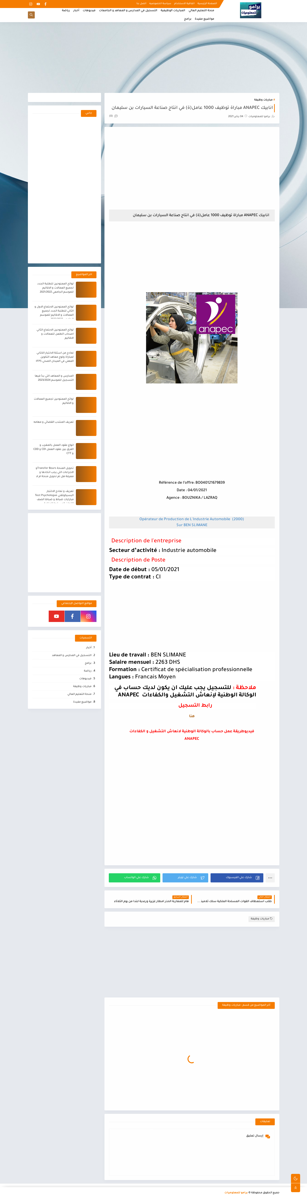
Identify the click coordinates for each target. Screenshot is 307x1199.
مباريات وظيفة (263, 100)
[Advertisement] (153, 57)
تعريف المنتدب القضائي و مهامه (54, 422)
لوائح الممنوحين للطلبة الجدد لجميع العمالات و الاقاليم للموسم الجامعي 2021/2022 (55, 288)
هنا (192, 716)
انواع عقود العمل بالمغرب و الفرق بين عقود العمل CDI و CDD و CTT (53, 449)
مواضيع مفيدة (204, 19)
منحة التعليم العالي (201, 10)
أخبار (76, 10)
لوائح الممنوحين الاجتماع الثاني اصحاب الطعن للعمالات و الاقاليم (55, 334)
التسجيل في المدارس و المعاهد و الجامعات (128, 10)
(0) (113, 116)
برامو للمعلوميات (236, 1192)
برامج (187, 19)
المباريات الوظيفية (173, 10)
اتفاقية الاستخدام (184, 3)
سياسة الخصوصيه (160, 3)
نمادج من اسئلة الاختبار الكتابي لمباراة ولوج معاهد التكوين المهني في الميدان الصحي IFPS (55, 357)
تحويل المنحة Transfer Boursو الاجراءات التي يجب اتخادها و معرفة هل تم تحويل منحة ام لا (55, 472)
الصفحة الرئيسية (207, 3)
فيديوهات (89, 10)
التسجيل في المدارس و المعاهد (71, 655)
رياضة (66, 10)
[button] (237, 877)
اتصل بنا (141, 3)
